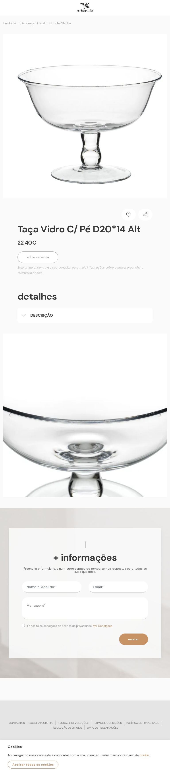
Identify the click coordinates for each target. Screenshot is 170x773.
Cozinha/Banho (60, 23)
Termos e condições (107, 723)
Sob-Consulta (38, 257)
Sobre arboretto (41, 723)
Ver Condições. (103, 626)
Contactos (17, 723)
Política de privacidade (142, 723)
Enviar (133, 639)
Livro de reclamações (102, 728)
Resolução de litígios (67, 728)
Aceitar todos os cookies (33, 765)
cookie (144, 755)
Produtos (9, 23)
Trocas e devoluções (73, 723)
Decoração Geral (33, 23)
